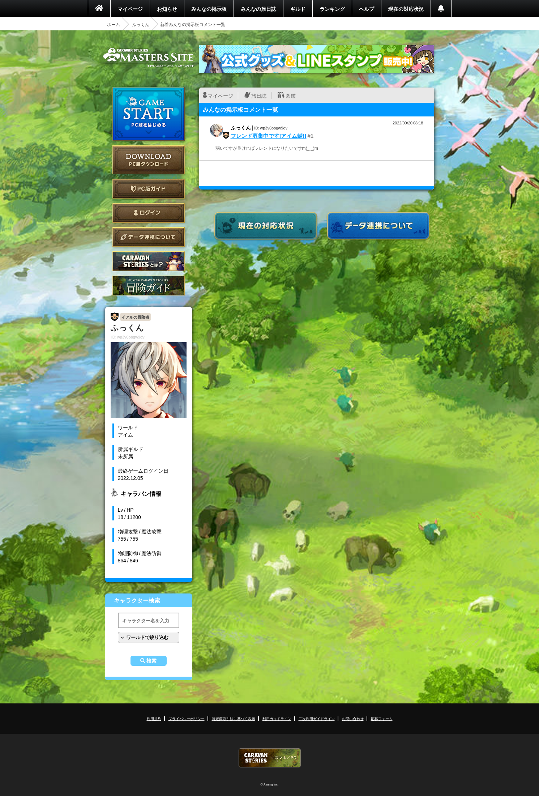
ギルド (297, 8)
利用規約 (154, 718)
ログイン (148, 213)
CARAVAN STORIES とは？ (148, 261)
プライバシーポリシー (186, 718)
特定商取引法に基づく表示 (233, 718)
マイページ (130, 8)
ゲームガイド (148, 285)
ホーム (113, 24)
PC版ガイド (148, 189)
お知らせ (167, 8)
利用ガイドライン (276, 718)
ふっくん (140, 24)
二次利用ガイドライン (317, 718)
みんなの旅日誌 (258, 8)
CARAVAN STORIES (270, 757)
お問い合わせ (353, 718)
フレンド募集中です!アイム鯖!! (269, 136)
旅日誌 (258, 95)
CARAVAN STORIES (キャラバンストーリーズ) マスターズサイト (149, 57)
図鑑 (291, 95)
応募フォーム (382, 718)
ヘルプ (366, 8)
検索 (151, 660)
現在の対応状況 (406, 8)
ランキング (332, 8)
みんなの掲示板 (209, 8)
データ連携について (148, 237)
